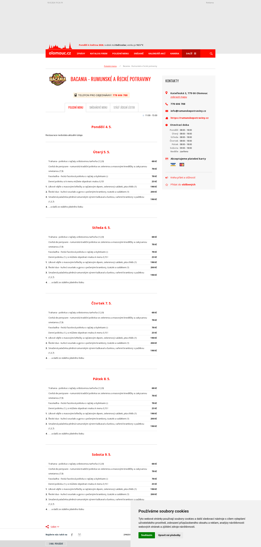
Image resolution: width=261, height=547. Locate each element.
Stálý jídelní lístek (124, 107)
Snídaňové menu (98, 107)
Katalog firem (98, 53)
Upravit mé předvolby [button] (169, 535)
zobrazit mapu (178, 96)
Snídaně (138, 53)
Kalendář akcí (156, 53)
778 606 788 (120, 95)
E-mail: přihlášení (56, 543)
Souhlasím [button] (146, 535)
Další (191, 53)
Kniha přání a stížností (180, 177)
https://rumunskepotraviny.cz (190, 117)
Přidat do (180, 184)
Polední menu (120, 53)
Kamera (174, 53)
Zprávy (81, 53)
